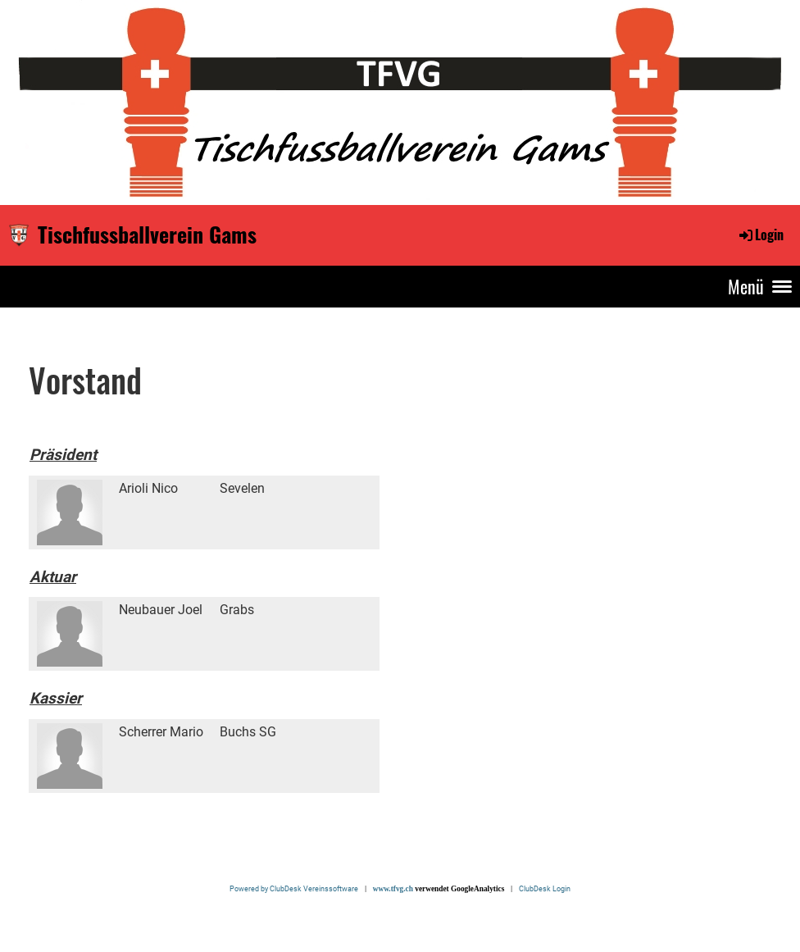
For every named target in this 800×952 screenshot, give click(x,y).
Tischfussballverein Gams (147, 234)
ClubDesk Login (544, 888)
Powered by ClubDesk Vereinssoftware (296, 888)
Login (760, 234)
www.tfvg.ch (393, 889)
